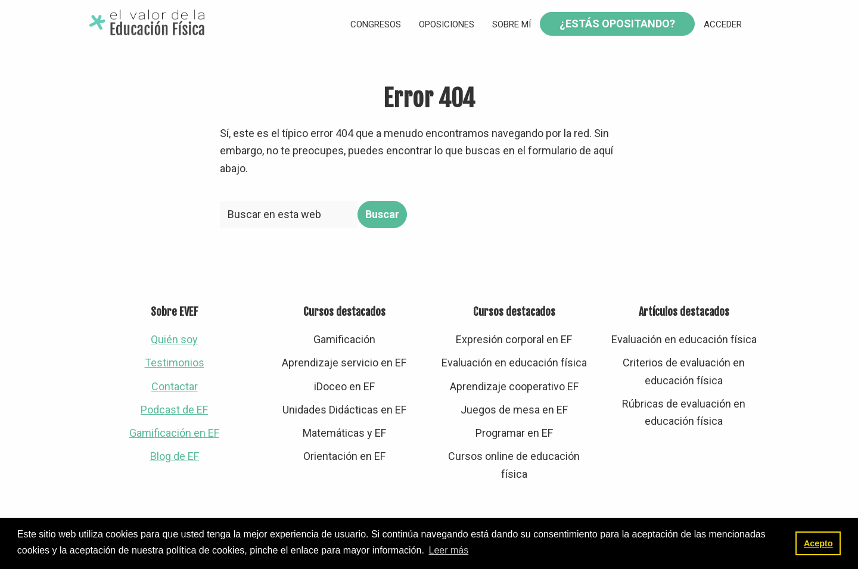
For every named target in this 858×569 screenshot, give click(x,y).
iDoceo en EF (344, 386)
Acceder (723, 24)
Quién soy (174, 339)
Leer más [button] (448, 550)
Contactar (174, 386)
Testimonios (174, 362)
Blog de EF (174, 456)
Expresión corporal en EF (514, 339)
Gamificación (344, 339)
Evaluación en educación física (514, 362)
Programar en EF (514, 433)
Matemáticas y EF (344, 433)
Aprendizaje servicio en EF (344, 362)
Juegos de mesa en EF (514, 409)
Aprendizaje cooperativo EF (514, 386)
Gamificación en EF (174, 433)
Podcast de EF (174, 409)
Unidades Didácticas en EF (344, 409)
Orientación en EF (344, 456)
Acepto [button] (818, 543)
